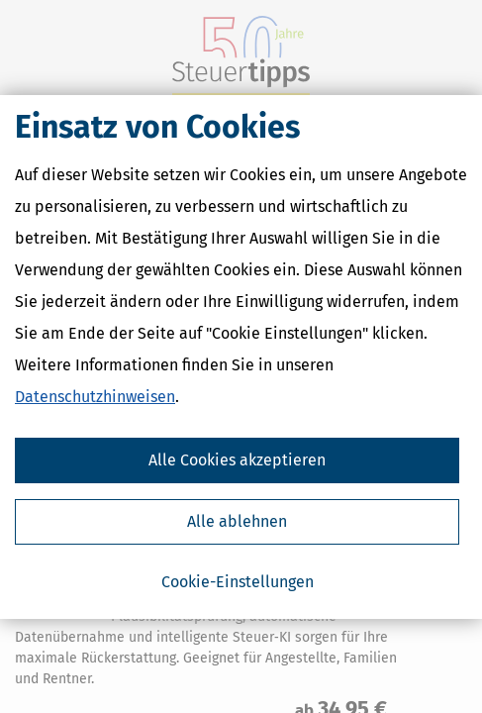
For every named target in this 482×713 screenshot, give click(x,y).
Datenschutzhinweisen (95, 396)
